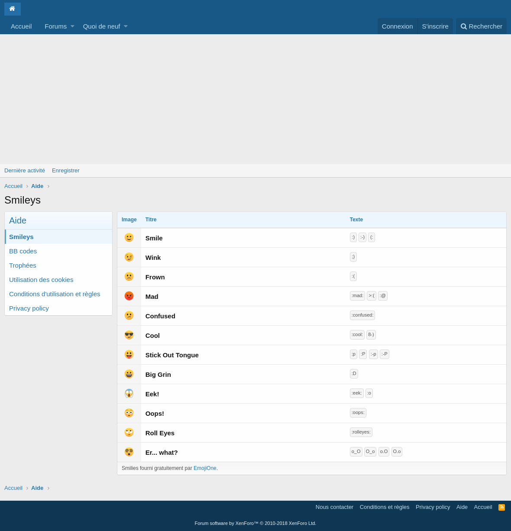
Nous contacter (334, 507)
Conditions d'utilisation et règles (54, 294)
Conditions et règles (385, 507)
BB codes (23, 251)
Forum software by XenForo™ (256, 523)
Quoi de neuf (101, 26)
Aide (462, 507)
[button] (72, 26)
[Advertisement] (255, 99)
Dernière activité (24, 170)
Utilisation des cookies (41, 279)
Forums (56, 26)
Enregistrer (66, 170)
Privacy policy (29, 308)
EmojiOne (205, 468)
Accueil (21, 26)
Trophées (22, 265)
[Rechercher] (481, 26)
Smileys (21, 236)
